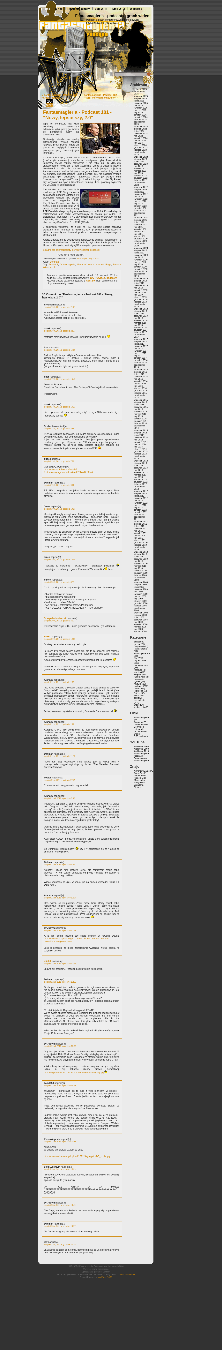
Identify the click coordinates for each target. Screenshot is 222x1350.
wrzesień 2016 (141, 369)
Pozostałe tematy (79, 8)
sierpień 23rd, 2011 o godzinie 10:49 (60, 1205)
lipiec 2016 (139, 374)
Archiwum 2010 (141, 751)
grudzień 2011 (141, 512)
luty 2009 (138, 598)
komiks (137, 672)
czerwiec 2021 (141, 224)
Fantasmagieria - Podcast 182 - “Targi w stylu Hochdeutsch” (101, 96)
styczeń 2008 (140, 631)
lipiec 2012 (139, 496)
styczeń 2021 (140, 236)
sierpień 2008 (140, 615)
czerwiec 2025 (141, 103)
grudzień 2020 (141, 238)
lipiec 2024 (139, 131)
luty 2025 (138, 112)
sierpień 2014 (140, 432)
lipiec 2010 (139, 556)
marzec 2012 (140, 505)
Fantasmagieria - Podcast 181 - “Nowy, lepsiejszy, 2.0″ (77, 114)
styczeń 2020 (140, 267)
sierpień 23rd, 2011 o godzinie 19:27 (60, 1226)
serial (136, 695)
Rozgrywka (139, 782)
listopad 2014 (140, 423)
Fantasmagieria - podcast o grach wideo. (113, 16)
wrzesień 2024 (141, 126)
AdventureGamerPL (143, 771)
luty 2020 (138, 264)
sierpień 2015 (140, 402)
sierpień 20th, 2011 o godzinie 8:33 (59, 621)
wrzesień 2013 (141, 461)
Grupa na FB (140, 722)
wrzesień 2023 (141, 157)
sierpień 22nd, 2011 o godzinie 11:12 (60, 930)
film (135, 658)
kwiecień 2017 (141, 351)
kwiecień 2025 (141, 108)
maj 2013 (138, 470)
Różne (137, 693)
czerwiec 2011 (141, 528)
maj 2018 (138, 318)
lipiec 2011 (139, 526)
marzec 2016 (140, 383)
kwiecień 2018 (141, 320)
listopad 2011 (140, 514)
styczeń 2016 (140, 388)
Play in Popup (94, 258)
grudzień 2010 (141, 542)
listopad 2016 (140, 362)
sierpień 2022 (140, 189)
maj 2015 (138, 409)
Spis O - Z (118, 8)
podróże (138, 688)
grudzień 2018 (141, 299)
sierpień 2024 (140, 129)
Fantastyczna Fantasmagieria (141, 759)
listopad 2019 (140, 271)
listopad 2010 (140, 545)
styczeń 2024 (140, 145)
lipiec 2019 (139, 283)
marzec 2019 (140, 292)
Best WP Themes (127, 1274)
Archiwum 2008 (141, 746)
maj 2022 (138, 196)
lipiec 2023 (139, 161)
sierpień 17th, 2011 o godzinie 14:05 (59, 350)
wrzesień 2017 (141, 339)
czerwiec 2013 (141, 468)
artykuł (137, 644)
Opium (137, 734)
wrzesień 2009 (141, 582)
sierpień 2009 (140, 584)
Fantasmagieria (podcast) (141, 754)
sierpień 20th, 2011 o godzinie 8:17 (59, 582)
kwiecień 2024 (141, 138)
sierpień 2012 (140, 493)
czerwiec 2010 (141, 559)
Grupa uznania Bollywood (141, 725)
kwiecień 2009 (141, 594)
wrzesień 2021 (141, 217)
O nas (59, 8)
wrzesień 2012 (141, 491)
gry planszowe (141, 665)
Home (46, 8)
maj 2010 (138, 561)
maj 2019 (138, 288)
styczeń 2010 (140, 570)
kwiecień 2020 (141, 260)
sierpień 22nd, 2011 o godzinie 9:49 (59, 865)
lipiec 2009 (139, 587)
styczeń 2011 (140, 540)
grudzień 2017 (141, 330)
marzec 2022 (140, 201)
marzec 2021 (140, 231)
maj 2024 (138, 136)
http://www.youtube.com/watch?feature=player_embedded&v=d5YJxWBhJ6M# (68, 471)
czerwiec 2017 (141, 346)
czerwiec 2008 (141, 620)
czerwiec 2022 (141, 194)
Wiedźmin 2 (49, 267)
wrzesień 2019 (141, 278)
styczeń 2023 (140, 175)
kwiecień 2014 (141, 442)
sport (136, 698)
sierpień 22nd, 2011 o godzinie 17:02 (60, 1046)
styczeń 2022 (140, 206)
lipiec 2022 (139, 192)
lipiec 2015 (139, 404)
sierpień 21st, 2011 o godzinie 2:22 (59, 724)
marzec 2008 (140, 627)
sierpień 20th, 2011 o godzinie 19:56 (59, 639)
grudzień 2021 (141, 208)
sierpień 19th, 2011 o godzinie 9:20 (59, 485)
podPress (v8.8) (105, 1277)
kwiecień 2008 (141, 624)
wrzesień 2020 (141, 248)
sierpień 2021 (140, 220)
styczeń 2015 (140, 418)
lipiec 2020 (139, 252)
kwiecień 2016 (141, 381)
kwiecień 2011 (141, 533)
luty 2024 (138, 143)
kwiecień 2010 (141, 563)
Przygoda (138, 691)
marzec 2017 (140, 353)
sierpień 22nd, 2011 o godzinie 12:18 (60, 964)
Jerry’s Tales (140, 775)
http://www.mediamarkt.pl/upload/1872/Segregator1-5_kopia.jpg (77, 1156)
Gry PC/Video (97, 278)
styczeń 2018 (140, 327)
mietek (47, 961)
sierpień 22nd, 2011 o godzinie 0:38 (59, 798)
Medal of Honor (85, 264)
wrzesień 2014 (141, 430)
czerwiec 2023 (141, 164)
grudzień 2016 (141, 360)
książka (137, 674)
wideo (137, 705)
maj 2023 (138, 166)
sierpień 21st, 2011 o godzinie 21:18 (59, 756)
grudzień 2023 (141, 147)
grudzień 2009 (141, 573)
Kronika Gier (140, 778)
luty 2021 (138, 234)
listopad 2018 (140, 302)
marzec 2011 (140, 535)
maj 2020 (138, 257)
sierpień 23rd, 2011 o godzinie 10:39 (60, 1169)
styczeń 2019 (140, 297)
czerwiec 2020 (141, 255)
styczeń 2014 (140, 449)
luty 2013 (138, 477)
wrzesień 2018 (141, 309)
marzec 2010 (140, 566)
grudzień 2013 (141, 451)
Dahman (54, 261)
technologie (139, 700)
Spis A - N (101, 8)
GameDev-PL (140, 773)
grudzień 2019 (141, 269)
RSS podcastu (141, 736)
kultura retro (139, 677)
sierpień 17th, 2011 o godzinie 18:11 (59, 407)
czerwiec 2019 (141, 285)
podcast (99, 264)
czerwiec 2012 (141, 498)
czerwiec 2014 (141, 437)
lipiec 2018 (139, 313)
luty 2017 (138, 355)
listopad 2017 (140, 332)
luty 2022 (138, 203)
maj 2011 (138, 531)
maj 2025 (138, 105)
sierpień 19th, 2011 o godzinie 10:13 (59, 509)
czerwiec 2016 (141, 376)
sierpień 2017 (140, 341)
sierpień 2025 (140, 98)
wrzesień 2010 (141, 552)
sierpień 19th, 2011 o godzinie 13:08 (59, 560)
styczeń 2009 (140, 601)
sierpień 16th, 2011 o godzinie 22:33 (59, 331)
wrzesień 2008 (141, 612)
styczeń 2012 (140, 510)
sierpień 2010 (140, 554)
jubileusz (138, 670)
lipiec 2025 (139, 101)
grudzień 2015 (141, 390)
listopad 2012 (140, 484)
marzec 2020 (140, 262)
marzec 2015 (140, 414)
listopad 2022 (140, 180)
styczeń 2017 (140, 358)
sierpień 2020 (140, 250)
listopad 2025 (140, 89)
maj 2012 (138, 500)
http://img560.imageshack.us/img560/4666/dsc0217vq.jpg (74, 1072)
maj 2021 (138, 227)
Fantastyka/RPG (142, 653)
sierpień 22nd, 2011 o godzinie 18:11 (60, 1085)
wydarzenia (139, 707)
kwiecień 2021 (141, 229)
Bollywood (139, 646)
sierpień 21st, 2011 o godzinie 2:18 (59, 682)
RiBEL (47, 636)
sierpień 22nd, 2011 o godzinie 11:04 (60, 898)
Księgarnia (139, 729)
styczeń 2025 (140, 115)
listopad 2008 (140, 605)
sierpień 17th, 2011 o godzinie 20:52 (59, 429)
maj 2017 (138, 348)
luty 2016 (138, 386)
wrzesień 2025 (141, 96)
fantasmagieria (67, 264)
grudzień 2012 (141, 482)
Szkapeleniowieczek (55, 618)
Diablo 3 (53, 264)
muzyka (137, 684)
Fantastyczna (140, 649)
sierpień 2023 (140, 159)
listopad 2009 (140, 575)
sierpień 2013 (140, 463)
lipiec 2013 (139, 465)
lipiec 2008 (139, 617)
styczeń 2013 (140, 479)
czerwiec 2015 (141, 407)
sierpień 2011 (140, 524)
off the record (140, 731)
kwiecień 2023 (141, 168)
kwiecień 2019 (141, 290)
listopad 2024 (140, 119)
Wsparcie (136, 8)
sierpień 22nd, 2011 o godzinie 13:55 (60, 982)
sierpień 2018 (140, 311)
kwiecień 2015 (141, 411)
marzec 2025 (140, 110)
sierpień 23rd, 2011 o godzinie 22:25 (60, 1244)
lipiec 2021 (139, 222)
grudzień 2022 (141, 178)
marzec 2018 (140, 323)
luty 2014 (138, 447)
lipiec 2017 (139, 344)
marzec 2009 (140, 596)
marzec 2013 (140, 475)
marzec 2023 (140, 171)
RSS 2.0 (90, 280)
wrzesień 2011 (141, 521)
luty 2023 (138, 173)
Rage (108, 264)
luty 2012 (138, 507)
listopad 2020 (140, 241)
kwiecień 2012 (141, 503)
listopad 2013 (140, 454)
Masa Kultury (140, 780)
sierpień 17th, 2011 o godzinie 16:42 (59, 379)
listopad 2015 (140, 393)
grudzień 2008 (141, 603)
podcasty (112, 278)
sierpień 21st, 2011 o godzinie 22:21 (59, 780)
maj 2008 (138, 622)
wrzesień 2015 (141, 400)
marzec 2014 (140, 444)
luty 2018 (138, 325)
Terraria (117, 264)
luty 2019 (138, 295)
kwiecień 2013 (141, 472)
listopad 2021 (140, 210)
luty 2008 (138, 629)
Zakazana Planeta (138, 786)
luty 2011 (138, 538)
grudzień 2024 (141, 117)
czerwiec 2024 (141, 133)
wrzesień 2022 (141, 187)
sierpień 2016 (140, 372)
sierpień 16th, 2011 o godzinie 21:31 (59, 307)
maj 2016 (138, 379)
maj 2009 (138, 591)
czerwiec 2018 (141, 316)
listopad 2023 (140, 150)
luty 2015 (138, 416)
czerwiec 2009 (141, 589)
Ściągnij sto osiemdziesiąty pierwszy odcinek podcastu (71, 250)
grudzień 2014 (141, 421)
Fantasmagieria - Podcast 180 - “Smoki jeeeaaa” (60, 96)
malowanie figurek (139, 680)
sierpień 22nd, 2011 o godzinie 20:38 (60, 1142)
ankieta (137, 642)
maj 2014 (138, 440)
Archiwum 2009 (141, 749)
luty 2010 (138, 568)
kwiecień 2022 (141, 199)
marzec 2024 (140, 140)
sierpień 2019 (140, 281)
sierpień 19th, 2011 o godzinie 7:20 (59, 461)
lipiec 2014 (139, 435)
